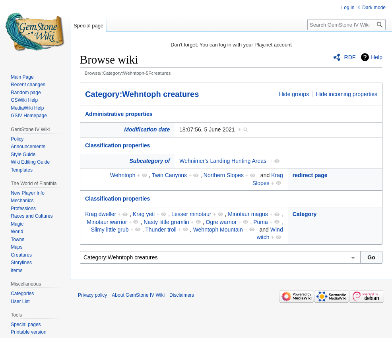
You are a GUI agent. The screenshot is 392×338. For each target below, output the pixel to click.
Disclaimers (181, 295)
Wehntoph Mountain (218, 229)
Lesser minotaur (191, 214)
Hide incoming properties (346, 94)
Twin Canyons (169, 175)
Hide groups (294, 94)
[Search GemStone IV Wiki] (346, 24)
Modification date (147, 129)
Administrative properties (119, 114)
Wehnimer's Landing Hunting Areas (222, 161)
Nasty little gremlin (166, 222)
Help (376, 57)
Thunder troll (161, 229)
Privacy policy (92, 295)
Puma (260, 222)
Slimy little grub (110, 229)
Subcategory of (149, 161)
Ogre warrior (221, 222)
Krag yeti (144, 214)
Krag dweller (100, 214)
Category (305, 214)
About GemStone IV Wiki (138, 295)
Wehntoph (123, 175)
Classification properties (117, 145)
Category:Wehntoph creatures (142, 94)
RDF (350, 57)
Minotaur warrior (107, 222)
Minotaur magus (248, 214)
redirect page (310, 175)
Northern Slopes (224, 175)
